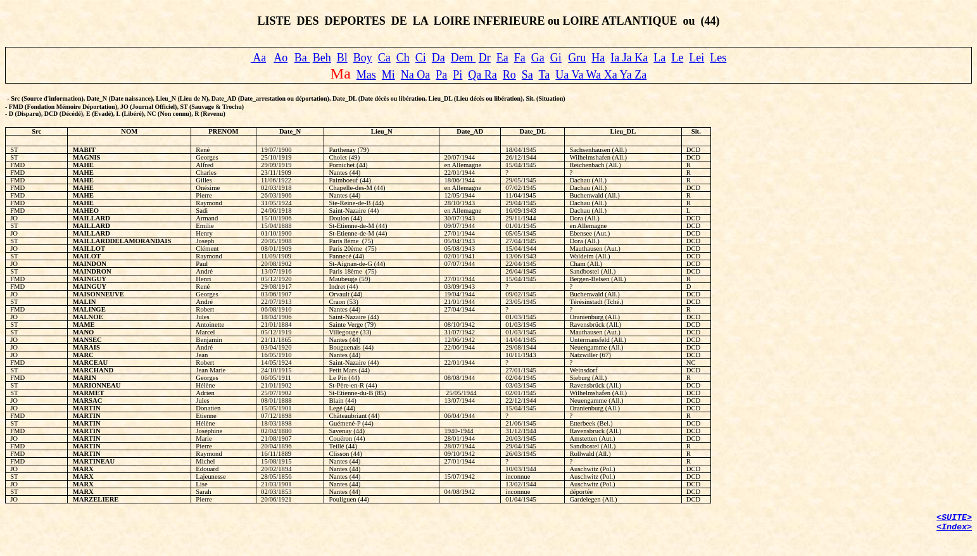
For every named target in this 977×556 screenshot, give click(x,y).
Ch (403, 57)
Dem (463, 57)
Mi (388, 74)
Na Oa (415, 74)
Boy (362, 57)
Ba (302, 57)
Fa (520, 57)
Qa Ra (482, 74)
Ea (502, 57)
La (659, 57)
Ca (384, 57)
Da (438, 57)
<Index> (954, 527)
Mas (366, 74)
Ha (598, 57)
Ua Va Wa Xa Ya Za (600, 74)
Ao (280, 57)
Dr (485, 57)
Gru (577, 57)
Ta (544, 74)
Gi (556, 57)
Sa (527, 74)
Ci (420, 57)
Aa (259, 57)
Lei (696, 57)
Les (718, 57)
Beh (322, 57)
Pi (457, 74)
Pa (441, 74)
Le (677, 57)
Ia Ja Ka (629, 57)
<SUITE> (954, 517)
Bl (342, 57)
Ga (538, 57)
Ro (509, 74)
